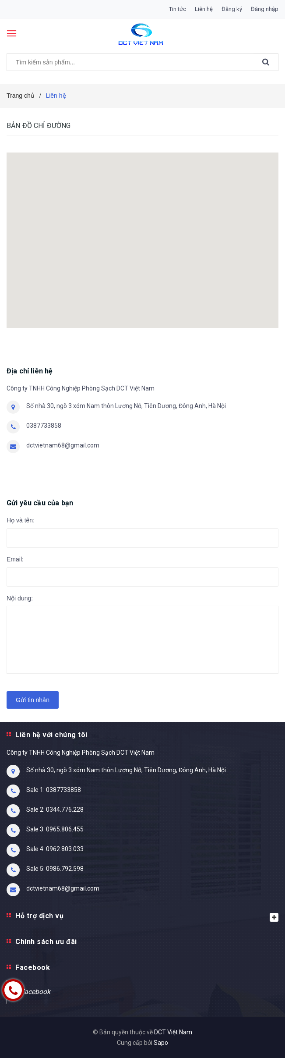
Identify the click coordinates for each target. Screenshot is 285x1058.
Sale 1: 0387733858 (53, 789)
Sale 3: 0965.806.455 (55, 829)
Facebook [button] (32, 967)
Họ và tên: (21, 520)
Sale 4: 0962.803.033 (55, 848)
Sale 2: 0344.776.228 (55, 809)
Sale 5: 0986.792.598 (55, 868)
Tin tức (177, 9)
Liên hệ (204, 9)
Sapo (161, 1042)
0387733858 (43, 425)
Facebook (35, 991)
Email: (15, 559)
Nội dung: (20, 598)
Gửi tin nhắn (32, 699)
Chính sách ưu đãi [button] (46, 941)
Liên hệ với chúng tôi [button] (51, 735)
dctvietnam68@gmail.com (62, 445)
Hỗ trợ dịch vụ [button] (146, 917)
